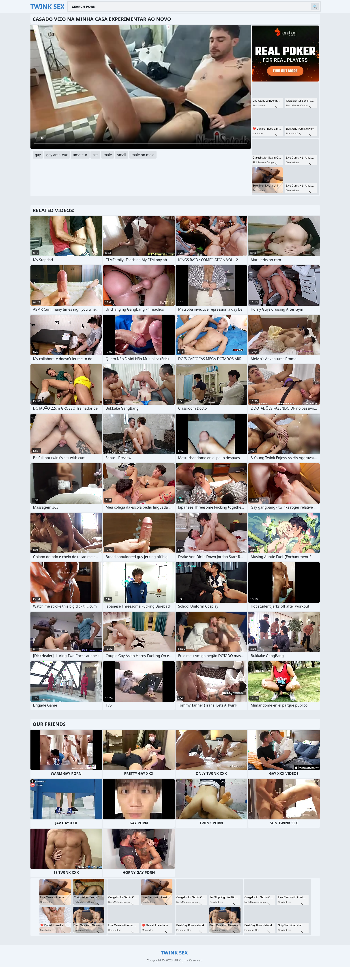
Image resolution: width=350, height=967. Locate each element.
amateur (80, 154)
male (107, 154)
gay (38, 154)
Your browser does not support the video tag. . (140, 87)
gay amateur (56, 154)
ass (95, 154)
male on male (142, 154)
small (121, 154)
